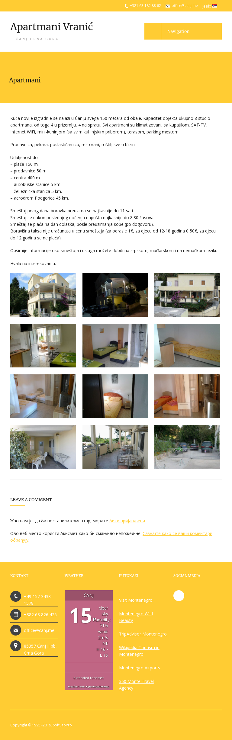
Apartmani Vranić (51, 31)
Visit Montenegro (136, 600)
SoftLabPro (62, 725)
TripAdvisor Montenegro (143, 634)
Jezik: (209, 6)
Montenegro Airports (139, 668)
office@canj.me (185, 5)
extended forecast (88, 677)
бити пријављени (127, 521)
